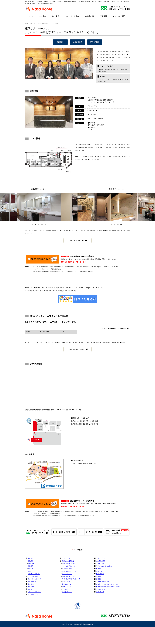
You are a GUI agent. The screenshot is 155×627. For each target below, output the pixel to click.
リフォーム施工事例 (68, 561)
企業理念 (30, 566)
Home (26, 23)
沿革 (29, 571)
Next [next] (75, 207)
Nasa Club (99, 571)
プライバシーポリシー (102, 581)
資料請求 (98, 579)
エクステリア (66, 589)
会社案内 (42, 16)
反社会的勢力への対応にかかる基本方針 (107, 586)
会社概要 (30, 561)
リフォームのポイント (34, 591)
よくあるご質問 (119, 16)
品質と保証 (31, 586)
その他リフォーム (67, 591)
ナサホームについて (34, 573)
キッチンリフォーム (68, 568)
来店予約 (98, 576)
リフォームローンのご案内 (104, 566)
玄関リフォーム (66, 586)
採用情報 (103, 16)
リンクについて (100, 589)
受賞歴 (30, 589)
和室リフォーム (66, 584)
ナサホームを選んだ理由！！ (76, 349)
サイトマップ (100, 591)
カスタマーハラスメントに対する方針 (107, 584)
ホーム (30, 16)
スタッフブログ (100, 558)
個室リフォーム (66, 581)
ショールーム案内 (72, 16)
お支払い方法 (100, 563)
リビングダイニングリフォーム (71, 579)
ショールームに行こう (34, 579)
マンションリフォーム (68, 566)
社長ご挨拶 (31, 563)
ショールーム (66, 558)
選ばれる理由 (32, 581)
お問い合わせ (100, 573)
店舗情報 (60, 42)
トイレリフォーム (67, 573)
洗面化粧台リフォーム (68, 576)
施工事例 (55, 16)
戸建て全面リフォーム (68, 563)
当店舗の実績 (77, 42)
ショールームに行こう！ (76, 240)
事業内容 (30, 568)
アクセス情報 (94, 42)
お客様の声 (89, 16)
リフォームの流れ (33, 576)
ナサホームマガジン (34, 594)
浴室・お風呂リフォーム (69, 571)
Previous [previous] (2, 207)
